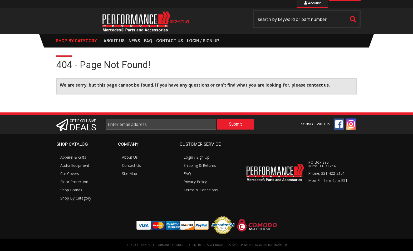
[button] (307, 19)
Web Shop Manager (273, 245)
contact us (318, 85)
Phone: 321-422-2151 (326, 173)
